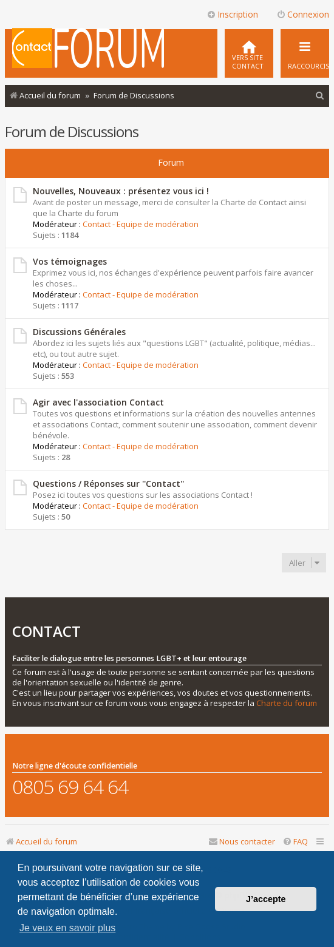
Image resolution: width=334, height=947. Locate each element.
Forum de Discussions (71, 131)
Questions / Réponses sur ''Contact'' (108, 483)
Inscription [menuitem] (232, 14)
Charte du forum (286, 703)
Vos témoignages (70, 261)
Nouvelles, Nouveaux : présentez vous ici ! (121, 191)
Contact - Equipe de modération (141, 224)
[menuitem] (249, 53)
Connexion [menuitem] (302, 14)
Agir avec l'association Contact (98, 402)
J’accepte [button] (266, 899)
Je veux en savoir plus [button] (67, 928)
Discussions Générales (79, 332)
